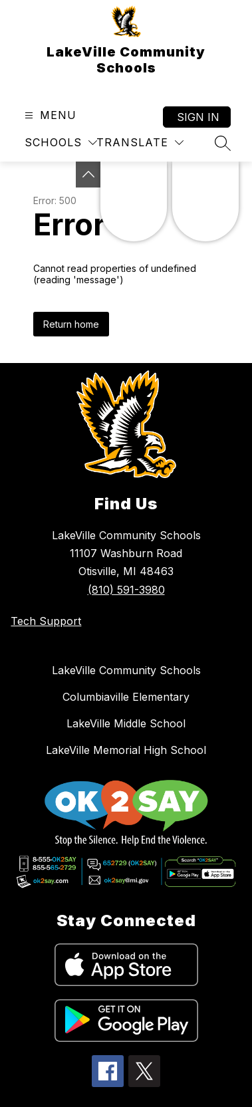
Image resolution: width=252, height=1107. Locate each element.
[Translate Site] (140, 142)
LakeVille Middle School (126, 723)
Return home (71, 324)
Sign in (198, 117)
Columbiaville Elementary (126, 696)
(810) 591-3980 (126, 589)
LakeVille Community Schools (126, 670)
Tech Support (46, 621)
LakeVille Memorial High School (126, 750)
